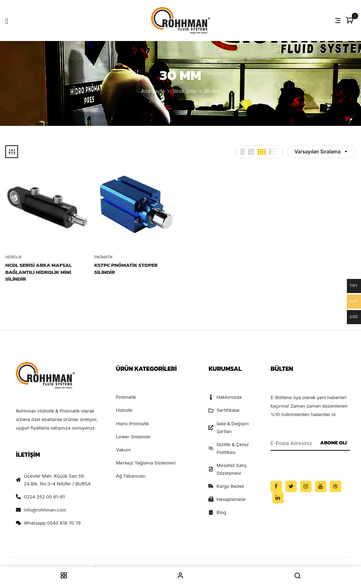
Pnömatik (103, 257)
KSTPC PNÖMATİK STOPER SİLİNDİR (126, 268)
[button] (350, 20)
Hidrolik (13, 257)
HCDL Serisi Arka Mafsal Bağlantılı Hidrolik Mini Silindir (38, 272)
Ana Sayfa (153, 91)
